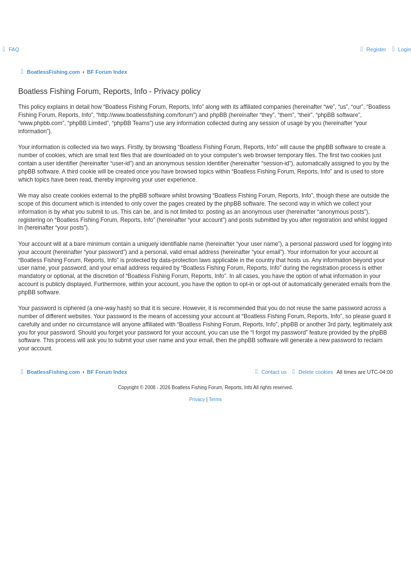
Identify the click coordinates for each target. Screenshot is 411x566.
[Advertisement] (205, 488)
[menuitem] (9, 49)
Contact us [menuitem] (270, 372)
